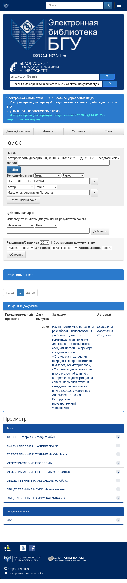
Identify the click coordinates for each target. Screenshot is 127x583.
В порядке (42, 247)
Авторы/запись (90, 247)
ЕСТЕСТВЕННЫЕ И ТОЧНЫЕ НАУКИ (32, 445)
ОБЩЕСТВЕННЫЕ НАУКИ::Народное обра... (38, 480)
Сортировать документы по (74, 242)
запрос (12, 163)
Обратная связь (19, 569)
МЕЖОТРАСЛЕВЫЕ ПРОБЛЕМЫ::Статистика (38, 472)
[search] (54, 77)
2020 (10, 520)
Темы (109, 131)
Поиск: (12, 152)
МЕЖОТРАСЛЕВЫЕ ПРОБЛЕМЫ (29, 463)
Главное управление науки (75, 98)
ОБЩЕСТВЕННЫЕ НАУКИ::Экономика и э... (37, 498)
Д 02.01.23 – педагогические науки (35, 111)
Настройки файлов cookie (26, 573)
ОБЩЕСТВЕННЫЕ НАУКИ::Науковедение (36, 489)
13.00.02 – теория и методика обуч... (32, 437)
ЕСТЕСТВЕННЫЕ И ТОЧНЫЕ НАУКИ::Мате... (38, 454)
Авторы (48, 131)
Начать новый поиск (23, 200)
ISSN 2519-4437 (44, 55)
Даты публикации (18, 131)
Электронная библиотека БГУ (28, 98)
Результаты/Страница (23, 242)
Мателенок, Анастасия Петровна (105, 331)
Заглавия (78, 131)
